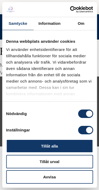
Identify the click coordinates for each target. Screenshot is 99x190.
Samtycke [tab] (17, 23)
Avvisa (49, 177)
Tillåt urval (49, 161)
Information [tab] (50, 23)
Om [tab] (81, 23)
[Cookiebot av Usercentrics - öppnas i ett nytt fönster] (70, 9)
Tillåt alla (49, 146)
